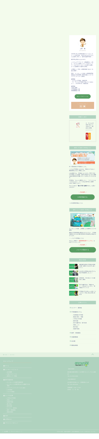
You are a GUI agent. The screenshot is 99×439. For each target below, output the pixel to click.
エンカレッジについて (19, 30)
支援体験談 (74, 337)
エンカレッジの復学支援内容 (15, 382)
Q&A (55, 30)
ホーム (7, 30)
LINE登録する (82, 197)
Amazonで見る (89, 136)
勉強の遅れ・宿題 (78, 316)
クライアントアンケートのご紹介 (16, 387)
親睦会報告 (74, 345)
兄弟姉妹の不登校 (78, 315)
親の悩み (75, 326)
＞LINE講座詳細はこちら (76, 203)
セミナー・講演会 (76, 307)
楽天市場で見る (87, 136)
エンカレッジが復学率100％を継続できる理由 (18, 385)
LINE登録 (9, 389)
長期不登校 (76, 328)
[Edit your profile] (60, 75)
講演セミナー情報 (12, 376)
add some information (43, 98)
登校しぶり (76, 325)
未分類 (73, 341)
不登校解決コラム (76, 312)
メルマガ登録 (10, 391)
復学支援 (75, 320)
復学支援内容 (34, 30)
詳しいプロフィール (82, 96)
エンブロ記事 (46, 30)
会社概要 (9, 372)
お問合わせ (64, 30)
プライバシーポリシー (78, 30)
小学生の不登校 (77, 318)
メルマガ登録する (82, 250)
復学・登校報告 (76, 333)
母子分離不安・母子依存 (80, 322)
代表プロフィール (12, 374)
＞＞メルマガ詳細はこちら (76, 238)
